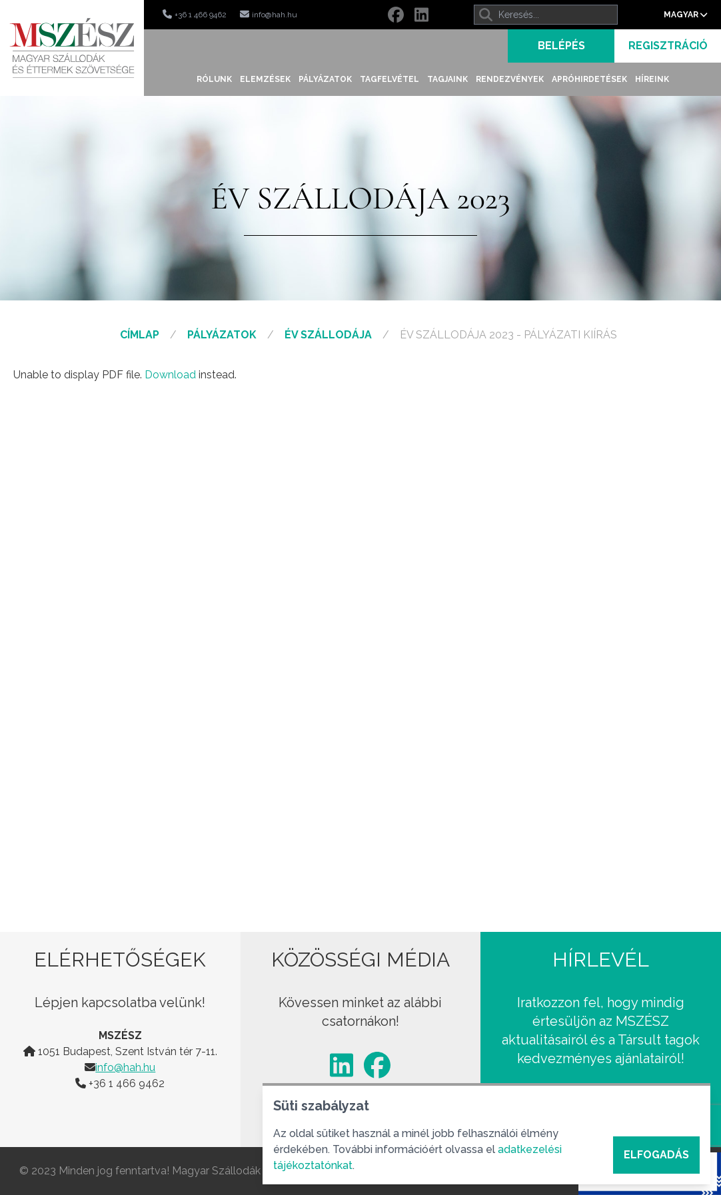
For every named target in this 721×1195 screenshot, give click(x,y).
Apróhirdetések (589, 79)
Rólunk (214, 79)
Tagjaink (447, 79)
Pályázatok (325, 79)
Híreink (652, 79)
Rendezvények (510, 79)
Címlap (139, 334)
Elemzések (265, 79)
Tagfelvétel (389, 79)
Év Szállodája (328, 334)
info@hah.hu (125, 1067)
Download (170, 374)
